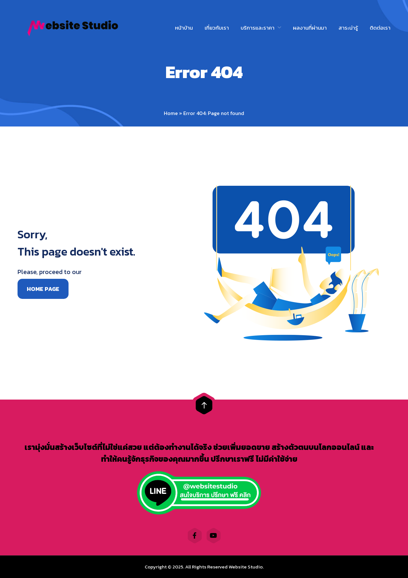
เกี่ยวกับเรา (217, 28)
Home (171, 113)
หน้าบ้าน (184, 28)
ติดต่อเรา (380, 28)
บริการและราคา (257, 28)
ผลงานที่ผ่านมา (310, 28)
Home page (43, 289)
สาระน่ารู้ (348, 28)
